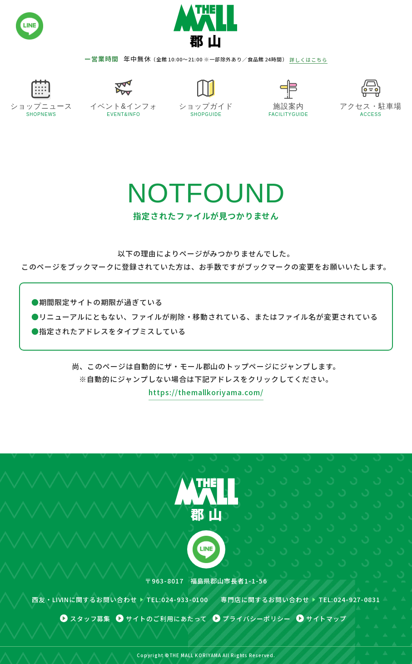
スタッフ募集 (90, 618)
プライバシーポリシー (257, 618)
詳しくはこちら (308, 59)
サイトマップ (326, 618)
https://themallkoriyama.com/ (206, 392)
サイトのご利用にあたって (166, 618)
